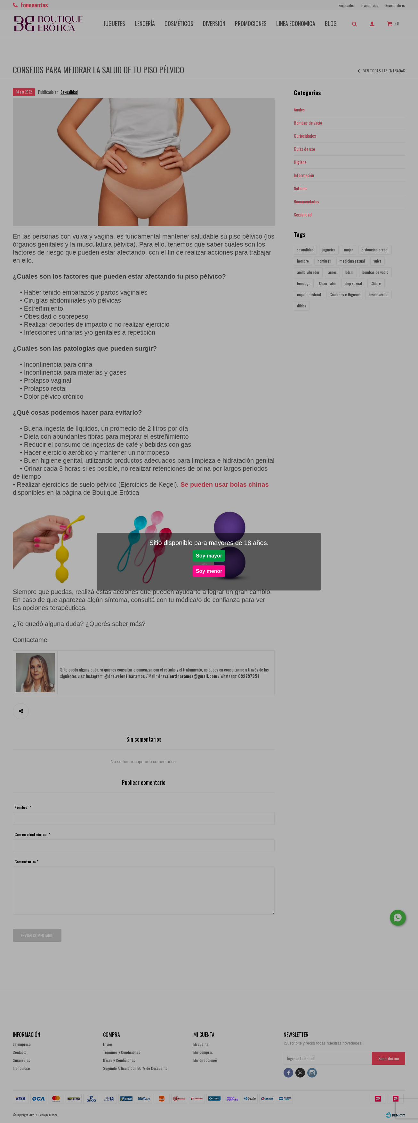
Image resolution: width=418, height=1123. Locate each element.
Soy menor (209, 571)
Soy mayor (209, 555)
